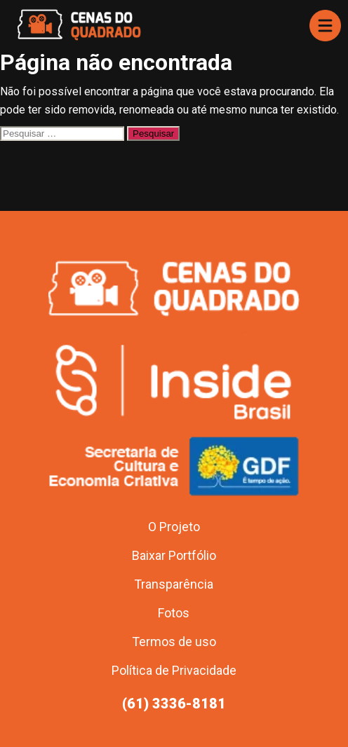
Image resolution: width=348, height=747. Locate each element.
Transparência (173, 584)
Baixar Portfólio (174, 555)
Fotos (173, 612)
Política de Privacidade (174, 670)
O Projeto (174, 526)
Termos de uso (174, 641)
